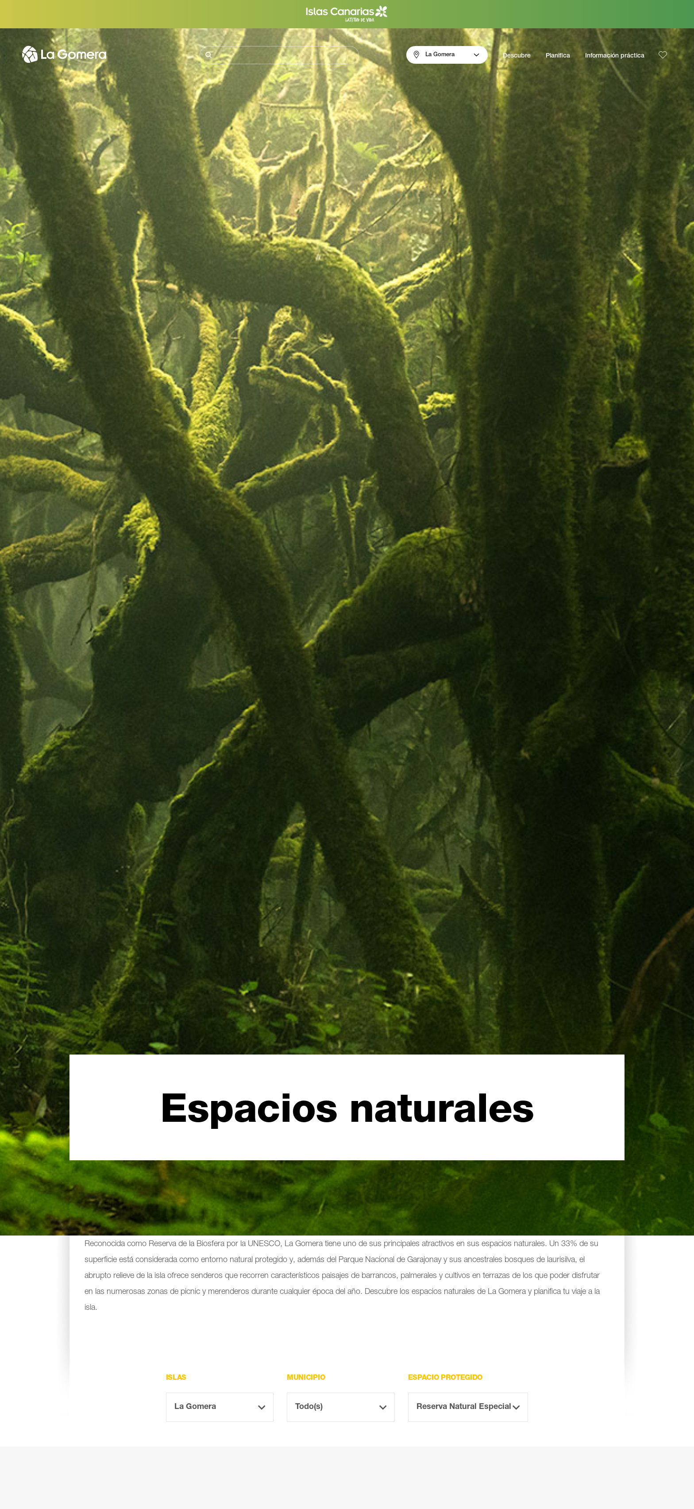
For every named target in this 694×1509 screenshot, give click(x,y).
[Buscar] (279, 55)
